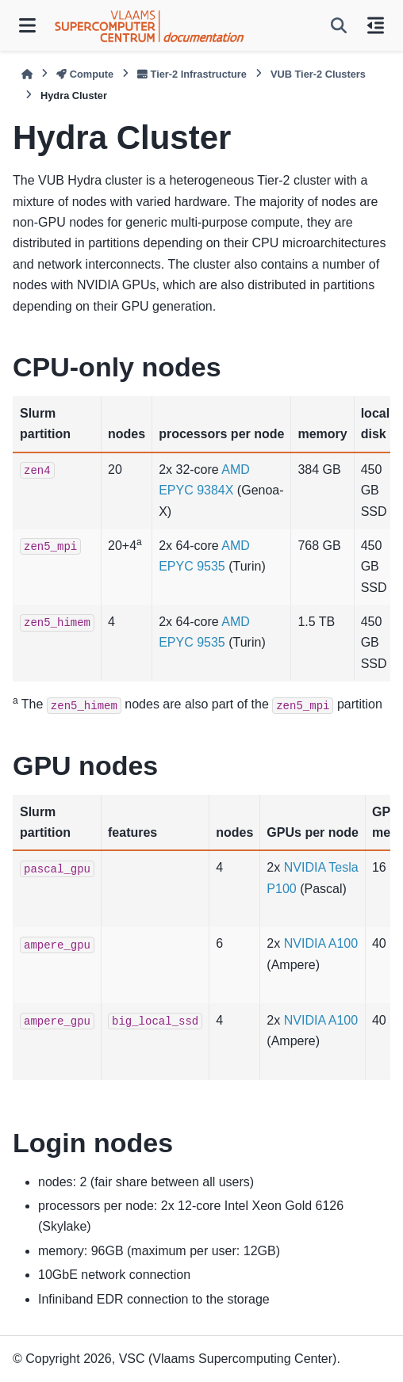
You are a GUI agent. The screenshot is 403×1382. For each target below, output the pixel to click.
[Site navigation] (27, 25)
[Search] (338, 25)
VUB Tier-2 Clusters (318, 74)
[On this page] (375, 25)
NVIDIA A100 (321, 943)
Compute (84, 74)
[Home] (27, 74)
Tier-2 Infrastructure (192, 74)
